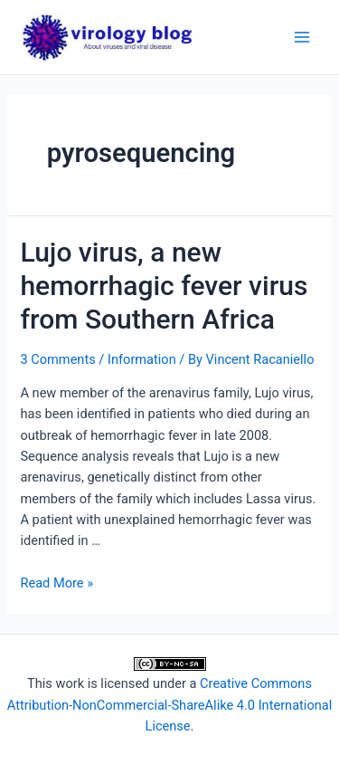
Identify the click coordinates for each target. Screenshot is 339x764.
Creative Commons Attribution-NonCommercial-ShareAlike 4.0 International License (169, 704)
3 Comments (57, 359)
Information (142, 359)
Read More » (56, 583)
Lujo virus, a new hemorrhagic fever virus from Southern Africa (163, 285)
